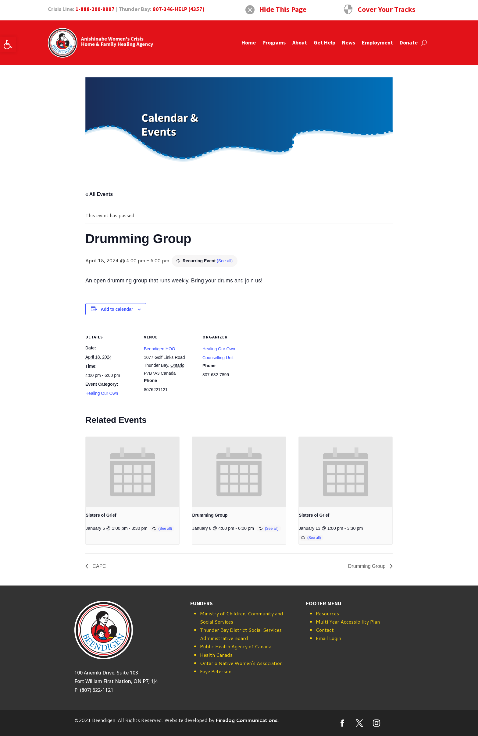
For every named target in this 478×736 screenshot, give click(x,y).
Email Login (328, 638)
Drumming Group (209, 515)
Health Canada (216, 654)
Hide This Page (282, 9)
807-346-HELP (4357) (179, 8)
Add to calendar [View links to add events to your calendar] (117, 309)
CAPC (98, 566)
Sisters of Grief (101, 515)
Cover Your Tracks (387, 9)
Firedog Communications (247, 720)
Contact (325, 629)
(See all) (225, 260)
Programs (274, 42)
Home (248, 42)
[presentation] (132, 472)
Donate (409, 42)
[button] (8, 44)
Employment (377, 42)
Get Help (324, 42)
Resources (327, 613)
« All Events (99, 194)
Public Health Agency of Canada (235, 646)
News (348, 42)
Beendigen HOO (159, 348)
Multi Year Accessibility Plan (348, 621)
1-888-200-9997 (95, 8)
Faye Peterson (215, 671)
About (299, 42)
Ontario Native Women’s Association (241, 663)
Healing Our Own (101, 393)
